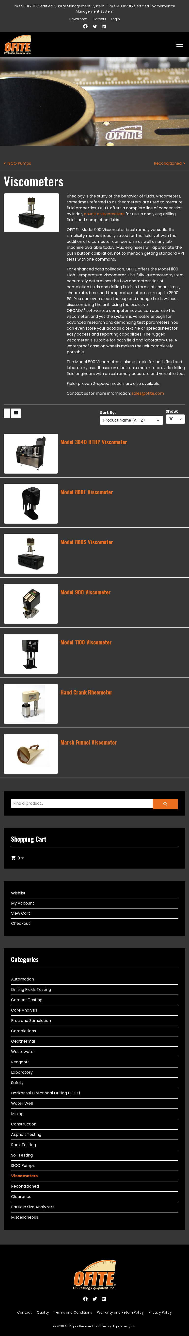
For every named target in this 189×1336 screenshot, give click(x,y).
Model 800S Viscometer (87, 542)
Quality (43, 1312)
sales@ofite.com (148, 393)
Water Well (22, 1103)
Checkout (20, 923)
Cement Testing (26, 1000)
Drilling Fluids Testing (31, 989)
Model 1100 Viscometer (86, 642)
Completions (23, 1031)
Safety (17, 1083)
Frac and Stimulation (31, 1020)
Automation (22, 979)
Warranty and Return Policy (120, 1312)
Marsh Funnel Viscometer (89, 742)
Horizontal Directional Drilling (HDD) (45, 1093)
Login (115, 19)
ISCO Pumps (19, 163)
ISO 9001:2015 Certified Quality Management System (60, 6)
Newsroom (78, 19)
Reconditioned (168, 163)
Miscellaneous (24, 1217)
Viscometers (24, 1176)
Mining (17, 1114)
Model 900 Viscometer (86, 592)
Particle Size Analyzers (32, 1207)
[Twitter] (95, 26)
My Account (22, 903)
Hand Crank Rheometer (86, 692)
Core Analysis (24, 1010)
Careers (99, 19)
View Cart (20, 913)
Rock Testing (23, 1145)
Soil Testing (22, 1155)
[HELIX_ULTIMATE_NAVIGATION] (179, 44)
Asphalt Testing (26, 1134)
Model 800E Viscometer (87, 492)
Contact (24, 1312)
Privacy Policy (160, 1312)
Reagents (20, 1062)
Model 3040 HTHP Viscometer (94, 442)
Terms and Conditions (73, 1312)
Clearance (21, 1196)
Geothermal (23, 1041)
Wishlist (18, 893)
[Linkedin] (104, 26)
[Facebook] (85, 26)
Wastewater (23, 1051)
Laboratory (22, 1072)
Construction (23, 1124)
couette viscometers (104, 214)
